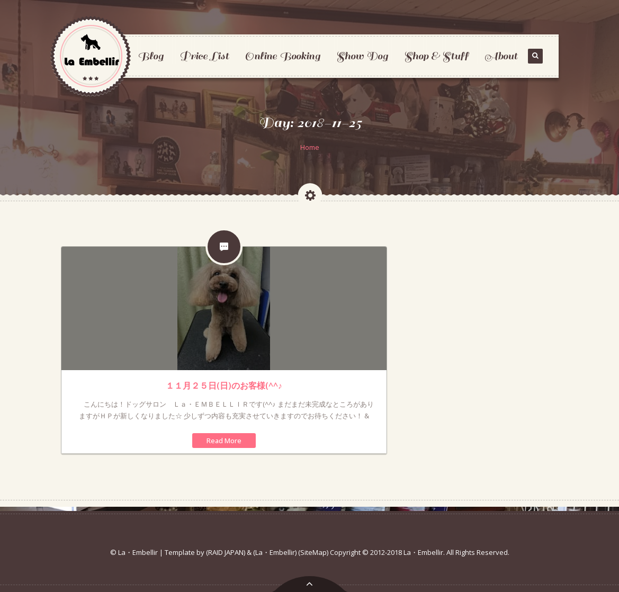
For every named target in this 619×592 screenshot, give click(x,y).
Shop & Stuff (436, 55)
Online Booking (282, 55)
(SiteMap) (313, 552)
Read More (224, 440)
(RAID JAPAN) (225, 552)
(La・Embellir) (275, 552)
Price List (204, 55)
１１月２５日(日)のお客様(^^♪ (224, 385)
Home (309, 147)
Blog (151, 55)
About (501, 55)
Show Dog (362, 55)
